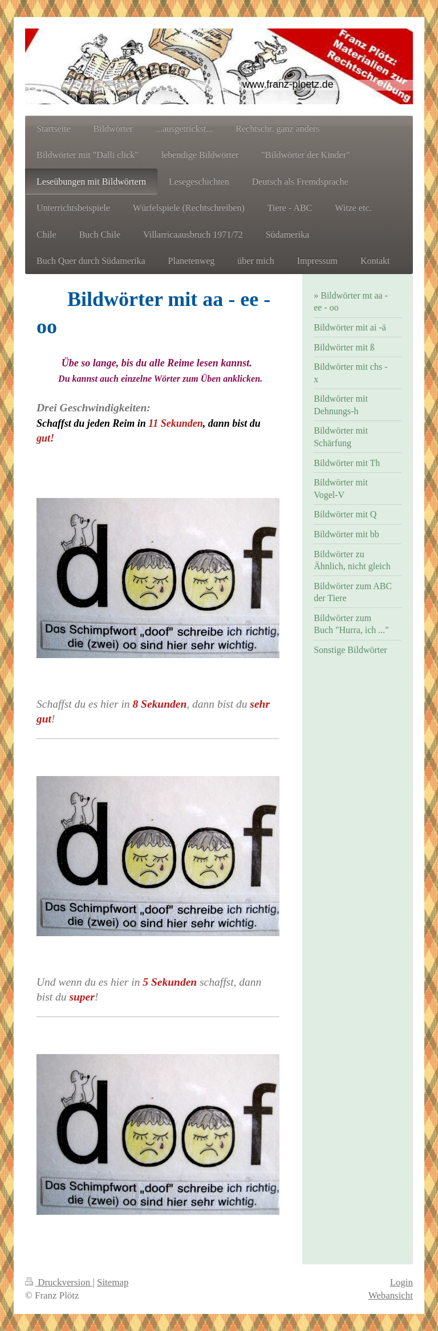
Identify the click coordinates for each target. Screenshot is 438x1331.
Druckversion (58, 1282)
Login (401, 1282)
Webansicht (390, 1295)
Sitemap (112, 1282)
